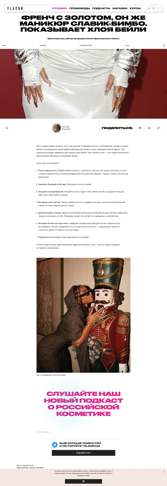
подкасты (101, 8)
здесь (94, 245)
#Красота (32, 467)
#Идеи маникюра (22, 467)
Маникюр (43, 45)
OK (83, 481)
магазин (119, 8)
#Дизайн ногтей (28, 465)
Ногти (4, 45)
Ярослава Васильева (66, 128)
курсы (135, 8)
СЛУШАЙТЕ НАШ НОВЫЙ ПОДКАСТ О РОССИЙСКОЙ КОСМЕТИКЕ (83, 403)
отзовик (59, 8)
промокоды (79, 8)
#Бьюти (19, 465)
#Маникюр (40, 467)
